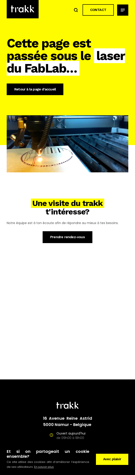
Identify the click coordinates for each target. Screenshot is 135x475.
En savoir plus (44, 467)
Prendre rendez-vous (67, 237)
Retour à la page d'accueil (35, 89)
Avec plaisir (112, 459)
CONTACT (98, 10)
